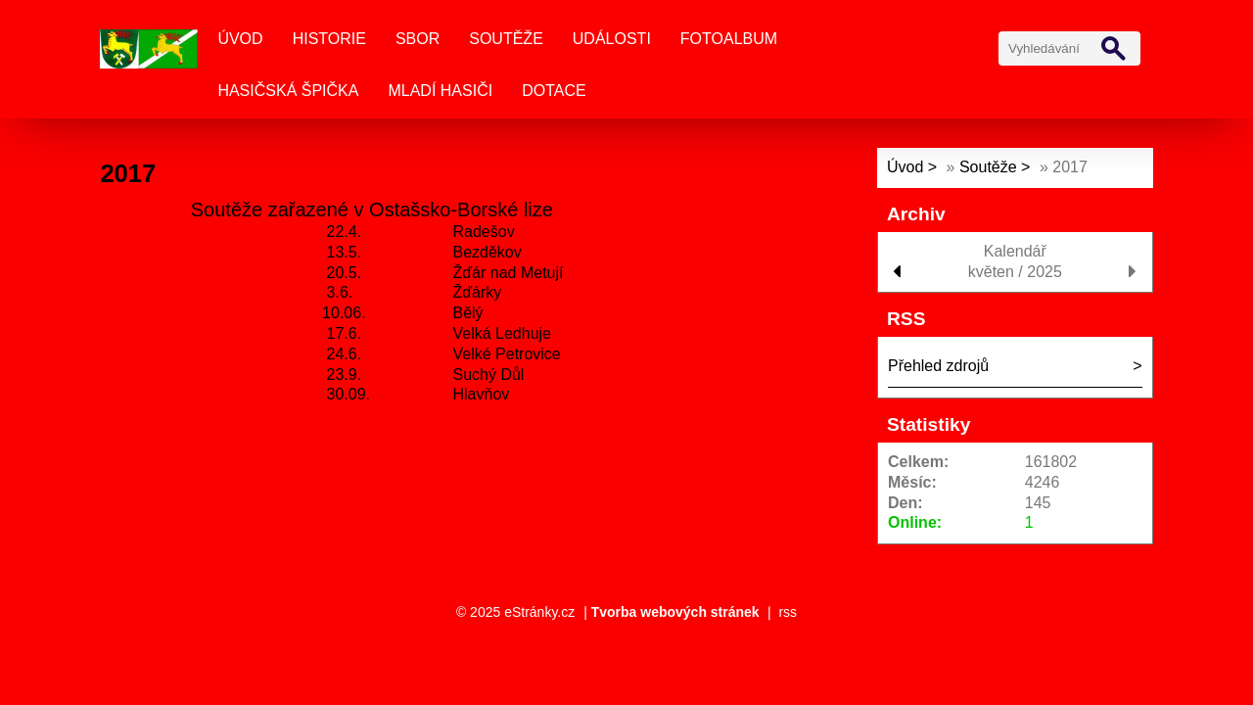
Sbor (417, 38)
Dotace (553, 90)
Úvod (239, 38)
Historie (329, 38)
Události (612, 38)
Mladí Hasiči (440, 90)
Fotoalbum (728, 38)
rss (787, 612)
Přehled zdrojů (938, 365)
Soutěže (506, 38)
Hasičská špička (287, 90)
